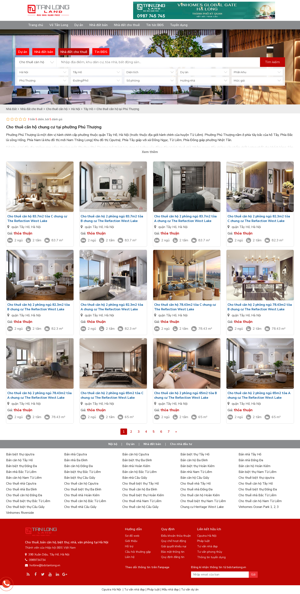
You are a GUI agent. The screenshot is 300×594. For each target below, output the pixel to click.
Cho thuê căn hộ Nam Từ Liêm (260, 501)
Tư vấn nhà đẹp (207, 546)
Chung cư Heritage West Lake (202, 507)
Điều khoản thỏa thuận (176, 536)
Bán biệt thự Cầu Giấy (79, 478)
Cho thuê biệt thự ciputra (256, 478)
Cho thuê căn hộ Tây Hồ (256, 483)
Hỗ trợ (129, 546)
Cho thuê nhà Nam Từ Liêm (141, 501)
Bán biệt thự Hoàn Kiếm (197, 466)
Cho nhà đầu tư (181, 444)
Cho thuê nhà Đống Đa (196, 489)
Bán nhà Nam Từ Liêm (196, 472)
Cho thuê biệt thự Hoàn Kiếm (143, 495)
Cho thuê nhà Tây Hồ (195, 483)
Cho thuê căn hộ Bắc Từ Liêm (85, 501)
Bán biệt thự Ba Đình (137, 460)
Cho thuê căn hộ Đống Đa (24, 495)
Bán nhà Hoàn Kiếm (136, 466)
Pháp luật (203, 541)
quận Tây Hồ (20, 227)
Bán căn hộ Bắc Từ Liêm (139, 472)
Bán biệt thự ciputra (20, 454)
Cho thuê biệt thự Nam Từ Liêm (203, 501)
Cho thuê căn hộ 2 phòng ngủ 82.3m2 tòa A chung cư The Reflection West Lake (112, 307)
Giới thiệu (131, 541)
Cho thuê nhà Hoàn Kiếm (82, 495)
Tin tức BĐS (155, 25)
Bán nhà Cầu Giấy (134, 478)
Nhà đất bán (98, 25)
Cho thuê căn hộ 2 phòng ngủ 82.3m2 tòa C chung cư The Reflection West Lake (259, 218)
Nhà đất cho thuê (127, 25)
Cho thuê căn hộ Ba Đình (139, 489)
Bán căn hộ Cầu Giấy (194, 478)
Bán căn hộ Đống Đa (78, 466)
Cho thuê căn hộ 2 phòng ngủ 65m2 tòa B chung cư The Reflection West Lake (185, 395)
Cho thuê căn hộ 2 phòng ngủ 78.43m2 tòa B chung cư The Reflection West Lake (260, 307)
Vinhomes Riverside (20, 513)
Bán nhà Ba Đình (76, 460)
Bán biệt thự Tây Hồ (194, 454)
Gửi (253, 574)
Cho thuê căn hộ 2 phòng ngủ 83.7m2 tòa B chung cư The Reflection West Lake (112, 218)
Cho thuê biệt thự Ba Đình (82, 489)
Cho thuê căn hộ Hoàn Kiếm (200, 495)
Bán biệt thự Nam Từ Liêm (257, 472)
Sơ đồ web (132, 536)
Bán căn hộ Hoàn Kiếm (254, 466)
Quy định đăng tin (172, 557)
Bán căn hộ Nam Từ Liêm (24, 478)
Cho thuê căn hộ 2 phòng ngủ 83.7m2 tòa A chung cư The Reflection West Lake (185, 218)
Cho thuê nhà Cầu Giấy (80, 507)
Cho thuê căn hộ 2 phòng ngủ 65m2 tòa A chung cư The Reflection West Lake (259, 395)
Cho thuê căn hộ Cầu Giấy (140, 507)
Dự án (78, 25)
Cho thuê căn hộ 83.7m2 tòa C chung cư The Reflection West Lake (37, 218)
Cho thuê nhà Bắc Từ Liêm (257, 495)
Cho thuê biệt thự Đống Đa (258, 489)
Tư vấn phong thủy (209, 552)
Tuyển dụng (179, 25)
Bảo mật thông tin (172, 552)
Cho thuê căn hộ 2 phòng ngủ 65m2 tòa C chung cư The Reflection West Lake (112, 395)
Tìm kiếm (272, 62)
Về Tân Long (58, 25)
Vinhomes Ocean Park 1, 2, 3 (259, 507)
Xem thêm (150, 152)
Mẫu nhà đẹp (170, 589)
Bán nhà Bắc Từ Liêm (21, 472)
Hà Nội (36, 227)
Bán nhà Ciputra (75, 454)
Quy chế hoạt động (173, 541)
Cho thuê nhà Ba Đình (21, 489)
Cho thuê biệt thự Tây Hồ (140, 483)
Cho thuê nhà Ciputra (21, 483)
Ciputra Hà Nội (206, 536)
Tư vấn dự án (190, 589)
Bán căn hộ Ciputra (135, 454)
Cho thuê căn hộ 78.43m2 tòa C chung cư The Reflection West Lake (185, 307)
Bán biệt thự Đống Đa (21, 466)
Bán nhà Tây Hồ (250, 454)
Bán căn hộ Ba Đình (194, 460)
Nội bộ (112, 444)
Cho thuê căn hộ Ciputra (81, 483)
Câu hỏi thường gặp (138, 552)
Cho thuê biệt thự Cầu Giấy (25, 507)
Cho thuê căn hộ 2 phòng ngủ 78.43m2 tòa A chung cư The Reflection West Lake (39, 395)
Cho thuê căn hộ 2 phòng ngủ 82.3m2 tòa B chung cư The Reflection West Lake (38, 307)
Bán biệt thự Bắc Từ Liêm (82, 472)
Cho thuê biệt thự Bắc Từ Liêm (28, 501)
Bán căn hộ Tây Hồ (19, 460)
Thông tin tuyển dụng (211, 557)
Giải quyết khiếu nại (173, 546)
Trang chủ (35, 25)
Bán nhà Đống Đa (251, 460)
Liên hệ (129, 557)
